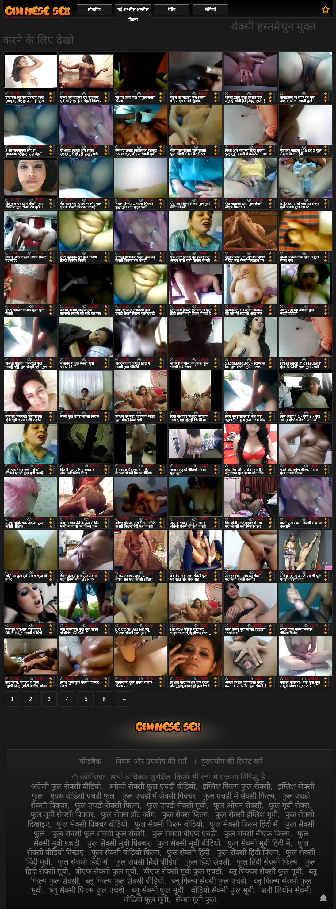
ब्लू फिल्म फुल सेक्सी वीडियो (125, 880)
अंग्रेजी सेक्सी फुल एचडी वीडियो (151, 786)
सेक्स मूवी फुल (196, 899)
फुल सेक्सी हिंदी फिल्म (247, 852)
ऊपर (323, 897)
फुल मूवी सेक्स (289, 805)
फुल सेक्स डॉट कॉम (128, 814)
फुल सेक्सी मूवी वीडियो (188, 843)
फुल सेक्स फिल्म (185, 814)
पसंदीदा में (326, 9)
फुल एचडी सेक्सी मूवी (176, 805)
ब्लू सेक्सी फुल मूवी (158, 890)
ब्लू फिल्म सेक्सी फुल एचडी (208, 880)
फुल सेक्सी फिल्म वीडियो (169, 824)
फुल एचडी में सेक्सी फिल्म (239, 795)
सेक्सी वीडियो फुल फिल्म (37, 10)
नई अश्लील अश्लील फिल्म (132, 14)
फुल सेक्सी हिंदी (188, 852)
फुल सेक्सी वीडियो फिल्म (125, 852)
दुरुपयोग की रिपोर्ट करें (232, 761)
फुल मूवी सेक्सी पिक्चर (62, 814)
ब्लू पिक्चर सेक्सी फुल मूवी (265, 871)
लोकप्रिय (94, 9)
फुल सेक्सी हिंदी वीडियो (147, 861)
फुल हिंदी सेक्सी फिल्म (267, 861)
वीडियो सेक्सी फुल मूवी (222, 890)
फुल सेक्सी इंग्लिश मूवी (246, 814)
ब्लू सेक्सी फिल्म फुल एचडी (86, 890)
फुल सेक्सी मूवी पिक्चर (118, 843)
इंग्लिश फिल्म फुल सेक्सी (236, 786)
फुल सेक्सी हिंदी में (83, 861)
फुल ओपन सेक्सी (237, 805)
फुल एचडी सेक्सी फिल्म (107, 805)
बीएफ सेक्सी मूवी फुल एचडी (182, 871)
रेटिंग (171, 9)
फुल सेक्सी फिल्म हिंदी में (244, 824)
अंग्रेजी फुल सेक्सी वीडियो (66, 786)
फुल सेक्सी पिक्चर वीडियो (92, 824)
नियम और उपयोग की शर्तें (151, 761)
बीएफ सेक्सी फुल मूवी (105, 871)
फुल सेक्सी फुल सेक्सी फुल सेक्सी (98, 833)
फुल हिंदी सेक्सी (207, 861)
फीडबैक (90, 761)
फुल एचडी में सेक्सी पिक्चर (159, 795)
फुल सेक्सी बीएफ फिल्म (257, 833)
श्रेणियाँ (210, 9)
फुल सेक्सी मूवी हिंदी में (258, 843)
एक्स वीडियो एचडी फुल (82, 795)
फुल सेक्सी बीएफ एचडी (184, 833)
